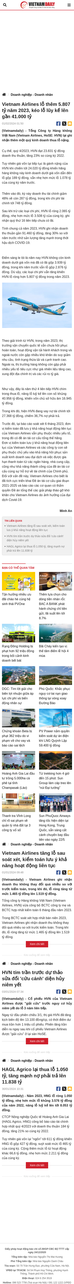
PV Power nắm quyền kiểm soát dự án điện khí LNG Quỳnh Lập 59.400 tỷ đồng (54, 738)
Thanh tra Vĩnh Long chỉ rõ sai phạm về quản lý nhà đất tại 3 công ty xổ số (16, 823)
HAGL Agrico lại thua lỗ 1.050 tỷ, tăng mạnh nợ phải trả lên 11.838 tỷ (36, 548)
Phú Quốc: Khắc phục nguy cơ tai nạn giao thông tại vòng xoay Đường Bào (54, 696)
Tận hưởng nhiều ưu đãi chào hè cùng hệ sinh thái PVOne (16, 599)
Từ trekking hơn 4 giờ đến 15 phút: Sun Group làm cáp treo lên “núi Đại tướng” (55, 780)
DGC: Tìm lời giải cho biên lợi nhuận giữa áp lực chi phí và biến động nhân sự (18, 696)
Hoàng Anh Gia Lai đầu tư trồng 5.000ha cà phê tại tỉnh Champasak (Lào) (18, 780)
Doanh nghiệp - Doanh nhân (32, 94)
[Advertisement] (37, 49)
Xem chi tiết (37, 944)
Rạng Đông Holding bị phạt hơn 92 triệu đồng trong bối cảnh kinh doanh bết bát (18, 653)
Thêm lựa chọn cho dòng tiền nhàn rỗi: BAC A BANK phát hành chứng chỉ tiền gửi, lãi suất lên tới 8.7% (53, 606)
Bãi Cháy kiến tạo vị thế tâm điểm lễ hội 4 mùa (54, 651)
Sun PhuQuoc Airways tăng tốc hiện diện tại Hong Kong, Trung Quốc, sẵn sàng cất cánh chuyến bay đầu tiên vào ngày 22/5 (54, 827)
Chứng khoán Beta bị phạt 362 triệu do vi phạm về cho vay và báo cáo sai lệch (17, 738)
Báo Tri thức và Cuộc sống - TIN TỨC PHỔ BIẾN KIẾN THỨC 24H (37, 5)
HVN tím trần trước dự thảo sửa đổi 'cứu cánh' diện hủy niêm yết (35, 538)
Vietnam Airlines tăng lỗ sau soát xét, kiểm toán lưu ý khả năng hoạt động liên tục (36, 528)
